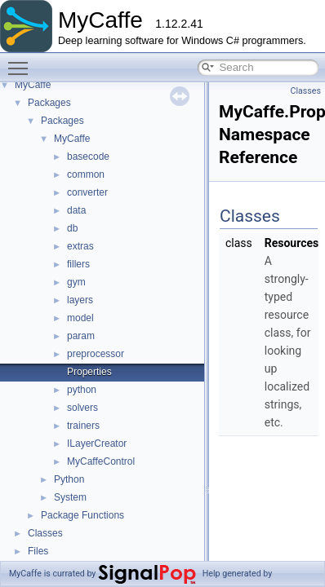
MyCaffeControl (101, 461)
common (86, 174)
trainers (83, 425)
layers (80, 300)
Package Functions (82, 515)
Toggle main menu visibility (22, 61)
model (80, 318)
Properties (89, 371)
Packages (49, 102)
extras (80, 246)
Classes (45, 533)
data (76, 210)
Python (69, 479)
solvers (82, 407)
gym (76, 282)
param (81, 336)
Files (38, 551)
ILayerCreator (97, 443)
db (72, 228)
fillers (78, 264)
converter (87, 192)
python (81, 389)
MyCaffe (33, 84)
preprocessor (95, 354)
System (70, 497)
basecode (88, 156)
